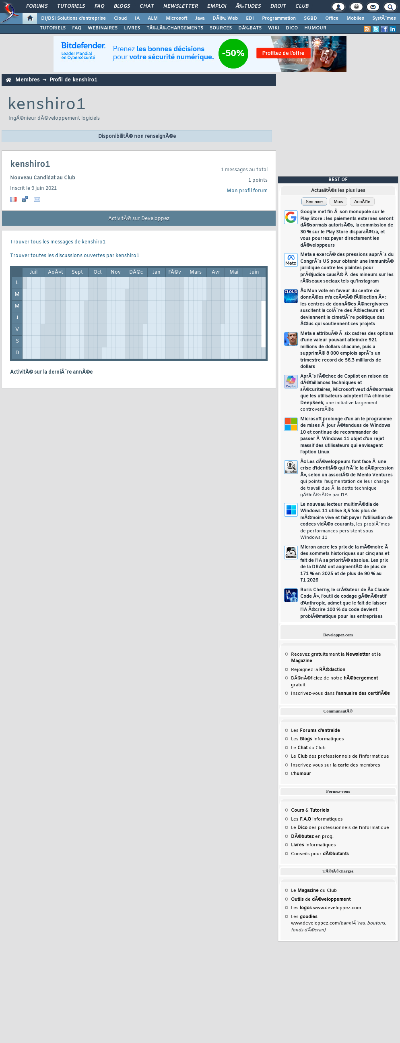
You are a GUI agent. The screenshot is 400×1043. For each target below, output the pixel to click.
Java (199, 18)
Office (331, 18)
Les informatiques (317, 739)
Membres (27, 80)
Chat (147, 6)
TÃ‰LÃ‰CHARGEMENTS (174, 28)
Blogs (122, 6)
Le (299, 748)
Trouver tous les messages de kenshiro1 (57, 242)
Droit (278, 6)
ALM (153, 18)
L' (301, 774)
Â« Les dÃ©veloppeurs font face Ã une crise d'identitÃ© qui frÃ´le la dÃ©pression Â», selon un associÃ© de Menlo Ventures (347, 478)
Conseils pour (320, 854)
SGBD (310, 18)
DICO (292, 28)
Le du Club (314, 890)
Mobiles (355, 18)
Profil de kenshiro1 (73, 80)
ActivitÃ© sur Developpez (138, 219)
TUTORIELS (53, 28)
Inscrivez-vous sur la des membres (335, 765)
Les (315, 730)
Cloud (120, 18)
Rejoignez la (318, 670)
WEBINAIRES (103, 28)
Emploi (216, 6)
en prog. (312, 836)
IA (137, 18)
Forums (36, 6)
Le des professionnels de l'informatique (340, 756)
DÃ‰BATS (250, 28)
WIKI (273, 28)
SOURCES (221, 28)
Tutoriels (71, 6)
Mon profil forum (247, 191)
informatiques (313, 845)
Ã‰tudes (248, 6)
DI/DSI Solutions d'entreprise (73, 18)
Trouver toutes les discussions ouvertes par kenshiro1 (74, 256)
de (321, 899)
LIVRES (132, 28)
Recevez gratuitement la (330, 654)
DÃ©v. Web (225, 18)
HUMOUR (315, 28)
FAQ (99, 6)
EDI (250, 18)
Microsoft (176, 18)
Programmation (279, 18)
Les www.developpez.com (326, 908)
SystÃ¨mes (384, 18)
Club (302, 6)
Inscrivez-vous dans (340, 693)
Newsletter (180, 6)
